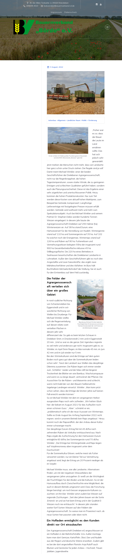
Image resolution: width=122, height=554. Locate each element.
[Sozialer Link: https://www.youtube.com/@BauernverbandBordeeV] (101, 4)
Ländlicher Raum (73, 120)
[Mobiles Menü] (107, 27)
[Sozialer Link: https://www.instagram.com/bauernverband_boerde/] (97, 4)
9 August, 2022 (55, 67)
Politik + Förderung (89, 120)
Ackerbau (52, 120)
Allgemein (61, 120)
